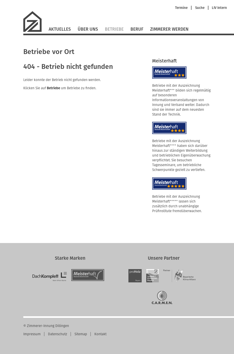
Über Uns (88, 29)
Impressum (32, 334)
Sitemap (80, 334)
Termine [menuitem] (181, 8)
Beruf (136, 29)
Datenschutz (57, 334)
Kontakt (100, 334)
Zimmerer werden (169, 29)
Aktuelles (60, 29)
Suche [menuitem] (200, 8)
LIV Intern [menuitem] (219, 8)
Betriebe (114, 29)
